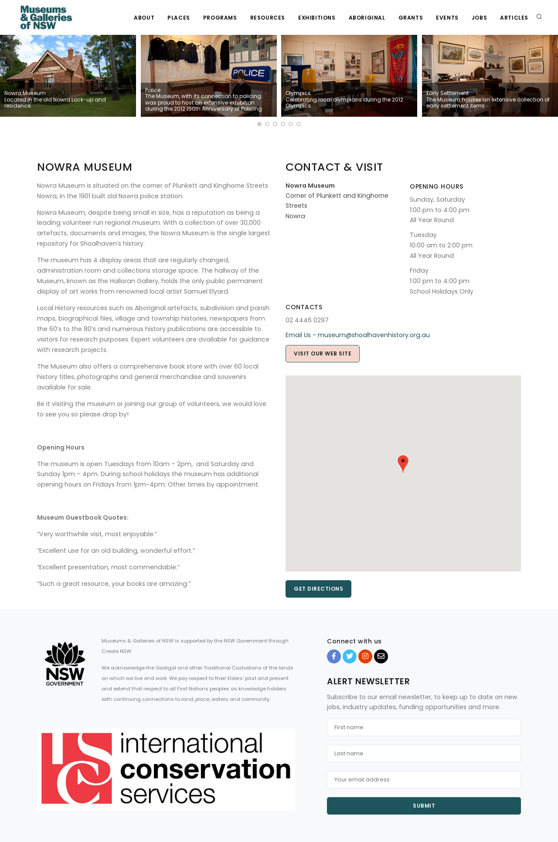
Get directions (318, 588)
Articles (514, 17)
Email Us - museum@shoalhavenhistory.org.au (358, 335)
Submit (424, 805)
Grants (410, 17)
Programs (220, 17)
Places (178, 17)
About (144, 17)
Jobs (479, 17)
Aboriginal (367, 17)
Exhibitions (317, 17)
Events (447, 17)
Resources (267, 17)
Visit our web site (322, 353)
